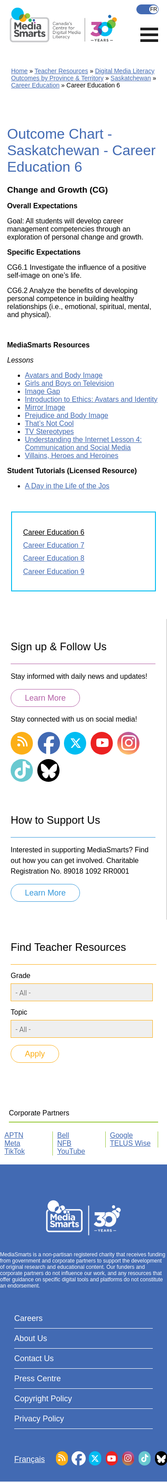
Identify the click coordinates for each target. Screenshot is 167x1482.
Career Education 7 (53, 545)
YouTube (71, 1151)
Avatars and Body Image (64, 375)
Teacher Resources (61, 70)
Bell (63, 1135)
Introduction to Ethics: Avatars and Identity (91, 399)
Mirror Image (45, 407)
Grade (20, 975)
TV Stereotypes (49, 431)
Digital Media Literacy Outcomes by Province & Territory (83, 74)
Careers (28, 1318)
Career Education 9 (53, 571)
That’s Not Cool (49, 423)
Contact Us (34, 1358)
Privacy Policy (39, 1418)
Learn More (45, 698)
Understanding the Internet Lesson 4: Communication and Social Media (83, 443)
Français (147, 9)
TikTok (14, 1151)
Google (121, 1135)
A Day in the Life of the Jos (67, 486)
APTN (14, 1135)
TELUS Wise (130, 1143)
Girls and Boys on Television (69, 383)
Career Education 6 (53, 532)
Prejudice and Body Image (66, 415)
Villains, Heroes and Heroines (71, 455)
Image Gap (42, 391)
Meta (12, 1143)
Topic (19, 1012)
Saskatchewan (131, 78)
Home (19, 70)
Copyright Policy (43, 1398)
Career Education (35, 85)
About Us (30, 1338)
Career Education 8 (53, 558)
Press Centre (37, 1378)
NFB (64, 1143)
